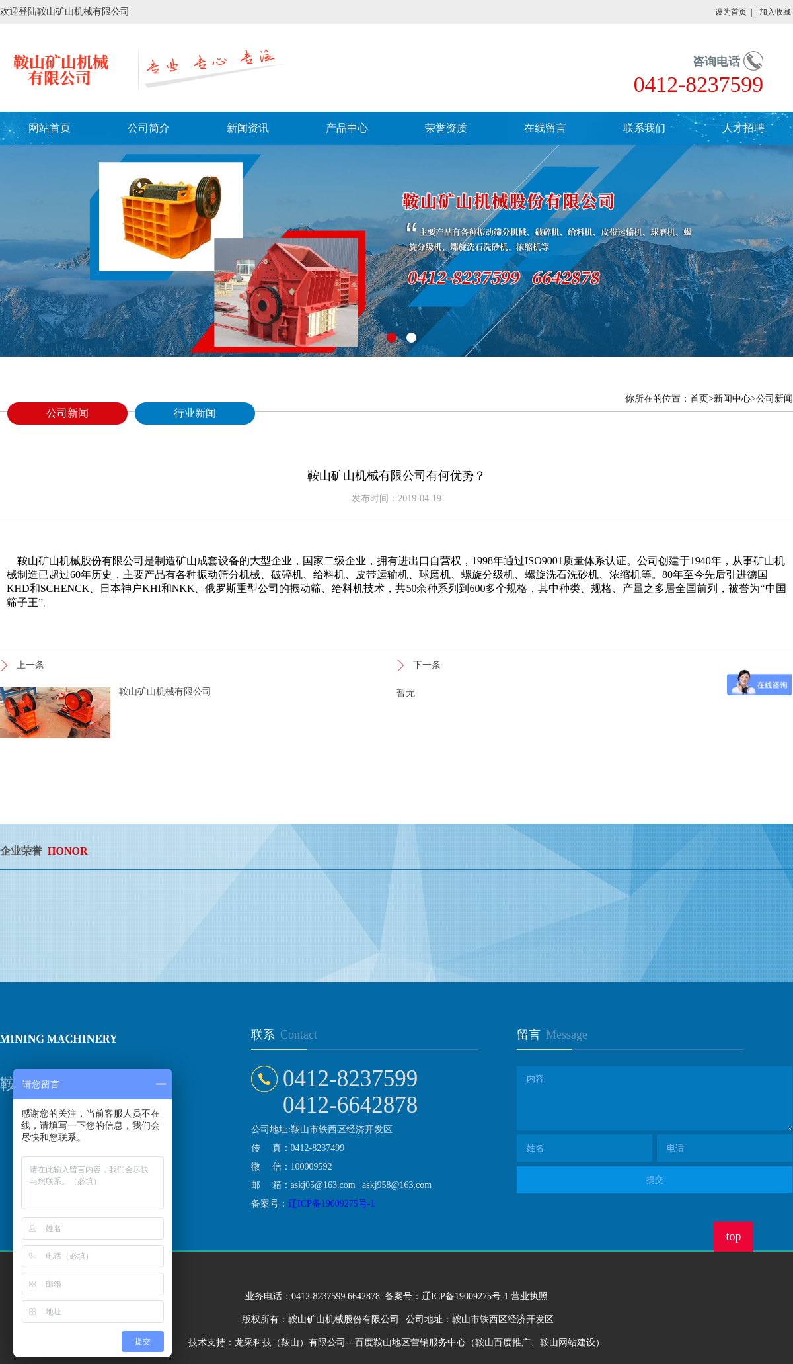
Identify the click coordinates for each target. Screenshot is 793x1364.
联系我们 (644, 128)
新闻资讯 (248, 128)
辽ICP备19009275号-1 (331, 1204)
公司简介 (149, 128)
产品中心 (347, 128)
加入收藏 (775, 12)
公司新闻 (67, 413)
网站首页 (49, 128)
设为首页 (731, 12)
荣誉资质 (446, 128)
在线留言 (545, 128)
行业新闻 (195, 413)
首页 (699, 399)
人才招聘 (743, 128)
